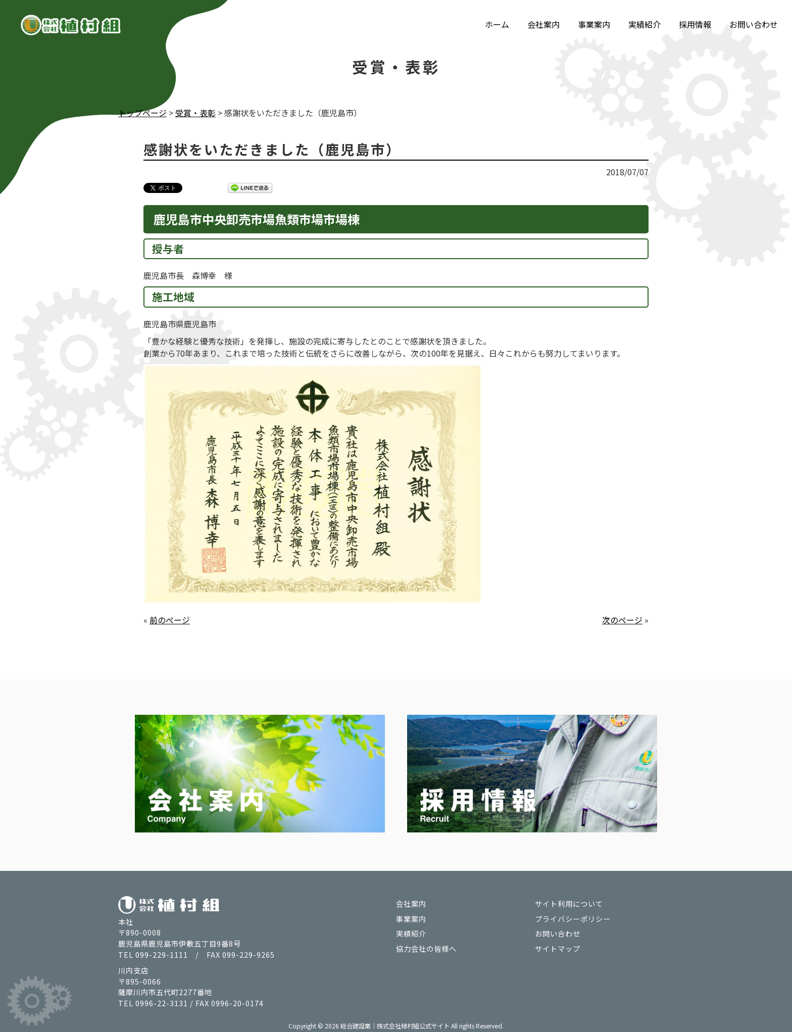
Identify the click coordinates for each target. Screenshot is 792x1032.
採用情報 (695, 24)
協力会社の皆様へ (426, 947)
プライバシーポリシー (573, 917)
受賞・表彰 (195, 113)
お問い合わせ (753, 24)
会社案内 (543, 24)
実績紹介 (644, 24)
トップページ (142, 113)
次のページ (622, 619)
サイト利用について (569, 902)
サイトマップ (557, 947)
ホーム (497, 24)
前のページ (170, 619)
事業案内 (594, 24)
